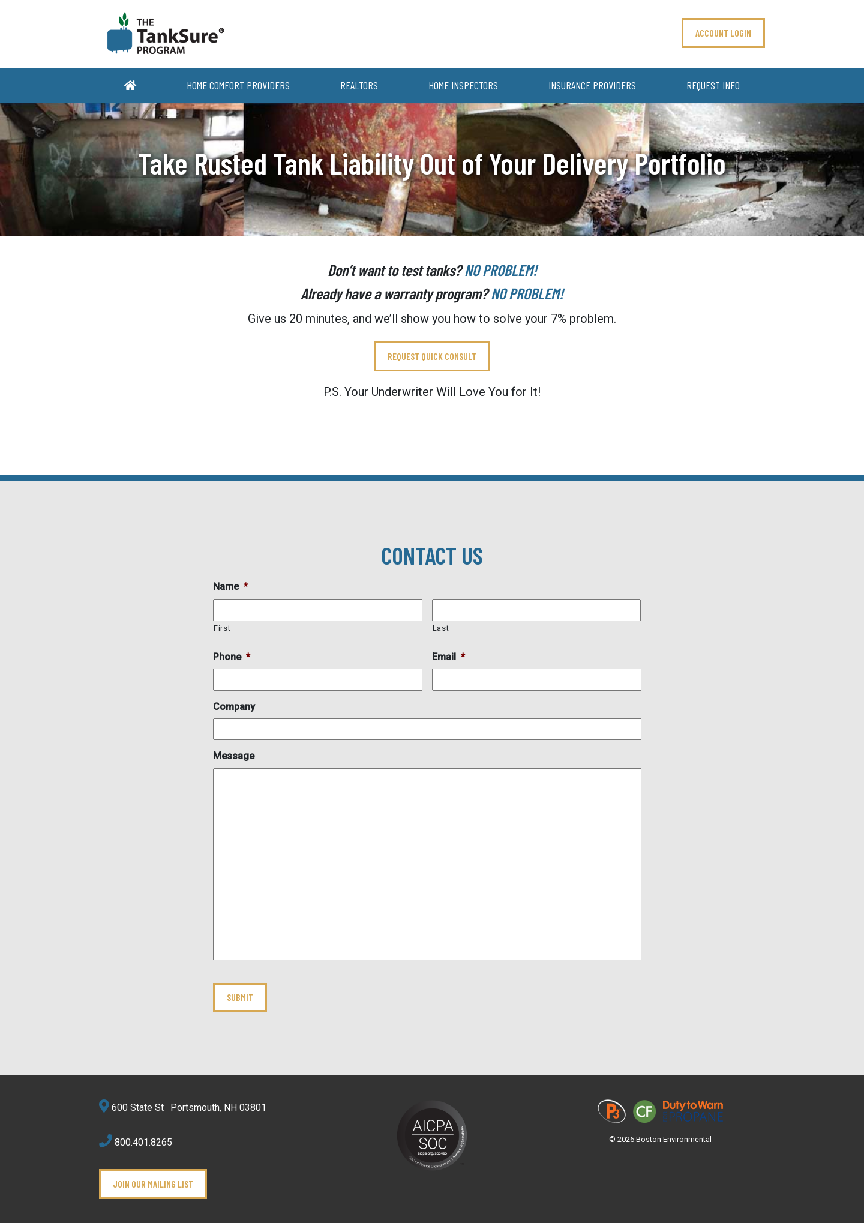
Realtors (359, 85)
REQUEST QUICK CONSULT (432, 356)
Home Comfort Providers (238, 85)
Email (448, 657)
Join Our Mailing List (153, 1183)
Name (230, 586)
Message (233, 756)
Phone (231, 657)
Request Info (713, 85)
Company (234, 706)
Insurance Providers (592, 85)
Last (441, 628)
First (222, 628)
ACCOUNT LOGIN (723, 32)
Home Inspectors (463, 85)
